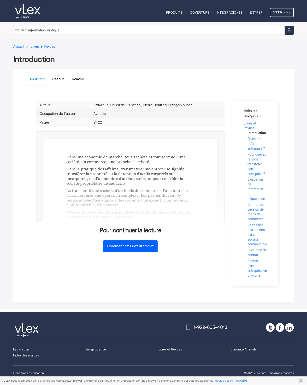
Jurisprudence (96, 349)
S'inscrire (281, 12)
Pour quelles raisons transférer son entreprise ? (257, 164)
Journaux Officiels (243, 349)
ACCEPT (241, 380)
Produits (174, 12)
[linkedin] (289, 327)
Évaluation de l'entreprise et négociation (256, 189)
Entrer (256, 12)
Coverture (199, 12)
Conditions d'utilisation (28, 372)
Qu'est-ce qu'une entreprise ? (256, 143)
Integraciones (230, 12)
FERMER (300, 380)
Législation (21, 349)
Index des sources (26, 355)
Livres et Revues (170, 349)
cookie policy (223, 380)
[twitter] (270, 327)
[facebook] (280, 327)
